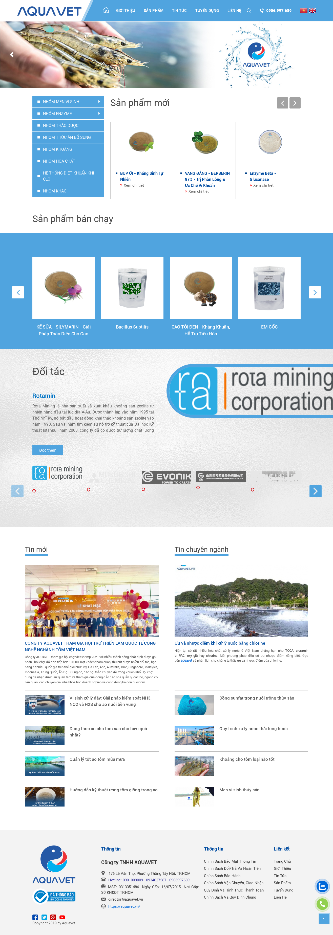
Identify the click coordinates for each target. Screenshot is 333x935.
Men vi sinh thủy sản (239, 790)
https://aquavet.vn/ (124, 906)
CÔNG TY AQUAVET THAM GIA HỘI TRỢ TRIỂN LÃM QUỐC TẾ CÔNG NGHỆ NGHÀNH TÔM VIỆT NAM (90, 646)
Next (321, 55)
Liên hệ (234, 10)
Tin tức (179, 10)
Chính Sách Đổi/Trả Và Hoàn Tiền (232, 868)
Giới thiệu (125, 10)
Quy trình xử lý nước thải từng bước (253, 728)
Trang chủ (282, 861)
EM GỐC (269, 327)
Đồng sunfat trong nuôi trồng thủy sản (256, 698)
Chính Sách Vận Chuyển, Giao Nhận (233, 883)
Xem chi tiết (134, 185)
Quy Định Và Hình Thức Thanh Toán (234, 890)
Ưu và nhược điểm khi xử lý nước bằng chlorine (220, 643)
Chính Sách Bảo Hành (222, 876)
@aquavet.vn (132, 899)
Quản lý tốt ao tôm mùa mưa (97, 759)
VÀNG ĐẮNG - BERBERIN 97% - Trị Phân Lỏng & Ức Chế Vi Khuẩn (207, 179)
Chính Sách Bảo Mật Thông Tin (230, 861)
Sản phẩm (153, 10)
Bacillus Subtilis (132, 327)
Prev (12, 55)
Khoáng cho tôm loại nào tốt (247, 759)
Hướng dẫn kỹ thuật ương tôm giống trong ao (114, 790)
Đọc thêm (47, 450)
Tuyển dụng (207, 10)
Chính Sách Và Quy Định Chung (230, 897)
